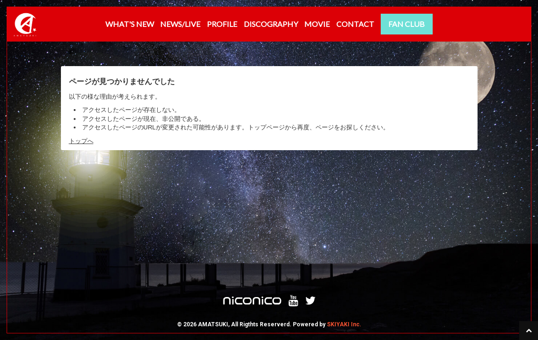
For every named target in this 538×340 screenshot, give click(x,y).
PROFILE (222, 23)
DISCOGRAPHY (271, 23)
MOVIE (317, 23)
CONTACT (355, 23)
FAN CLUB (406, 23)
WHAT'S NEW (129, 23)
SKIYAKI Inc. (344, 212)
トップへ (81, 140)
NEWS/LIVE (180, 23)
